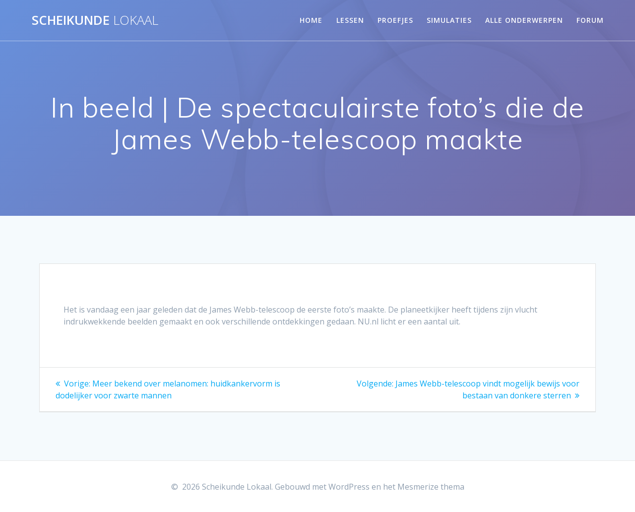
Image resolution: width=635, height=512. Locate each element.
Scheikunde (95, 20)
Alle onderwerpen (524, 20)
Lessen (350, 20)
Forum (590, 20)
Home (311, 20)
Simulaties (449, 20)
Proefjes (395, 20)
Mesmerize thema (430, 486)
